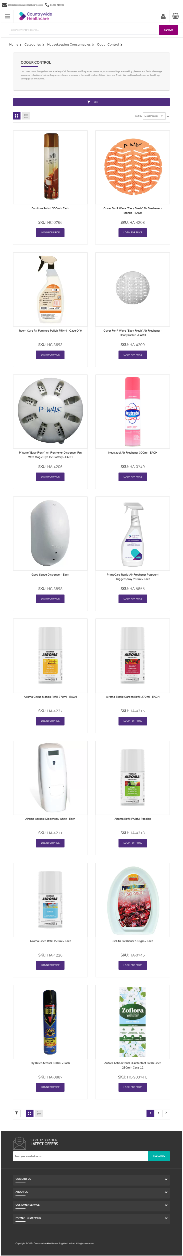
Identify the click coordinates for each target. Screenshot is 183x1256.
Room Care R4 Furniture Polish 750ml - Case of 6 (50, 330)
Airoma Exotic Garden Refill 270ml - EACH (133, 697)
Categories (32, 45)
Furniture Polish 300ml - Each (50, 208)
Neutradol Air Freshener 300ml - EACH (132, 452)
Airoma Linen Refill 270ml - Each (50, 941)
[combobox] (84, 30)
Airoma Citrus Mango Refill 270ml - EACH (50, 697)
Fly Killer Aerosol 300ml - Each (50, 1063)
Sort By (138, 116)
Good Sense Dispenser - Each (50, 574)
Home (13, 45)
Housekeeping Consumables (69, 45)
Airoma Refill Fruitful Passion (132, 819)
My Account (163, 17)
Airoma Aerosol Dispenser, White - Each (50, 819)
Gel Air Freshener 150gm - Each (132, 941)
